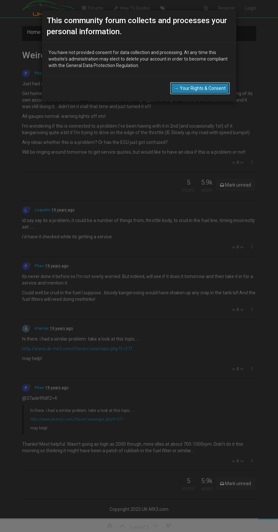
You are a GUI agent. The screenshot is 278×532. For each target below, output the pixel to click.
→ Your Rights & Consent (200, 85)
